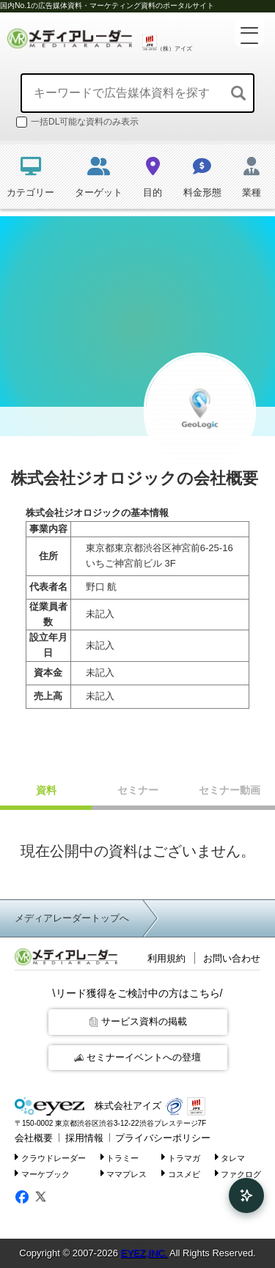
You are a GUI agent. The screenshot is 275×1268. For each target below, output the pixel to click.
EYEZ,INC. (143, 1252)
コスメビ (180, 1173)
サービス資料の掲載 (138, 1021)
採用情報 (84, 1137)
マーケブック (42, 1173)
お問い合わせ (231, 958)
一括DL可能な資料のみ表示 (77, 122)
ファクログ (238, 1173)
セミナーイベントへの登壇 (137, 1057)
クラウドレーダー (50, 1156)
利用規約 (166, 958)
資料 (46, 790)
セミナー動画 (229, 790)
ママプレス (123, 1173)
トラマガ (180, 1156)
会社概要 (34, 1137)
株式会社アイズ (88, 1106)
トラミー (119, 1156)
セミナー (137, 790)
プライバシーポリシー (162, 1137)
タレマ (230, 1156)
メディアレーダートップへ (72, 918)
